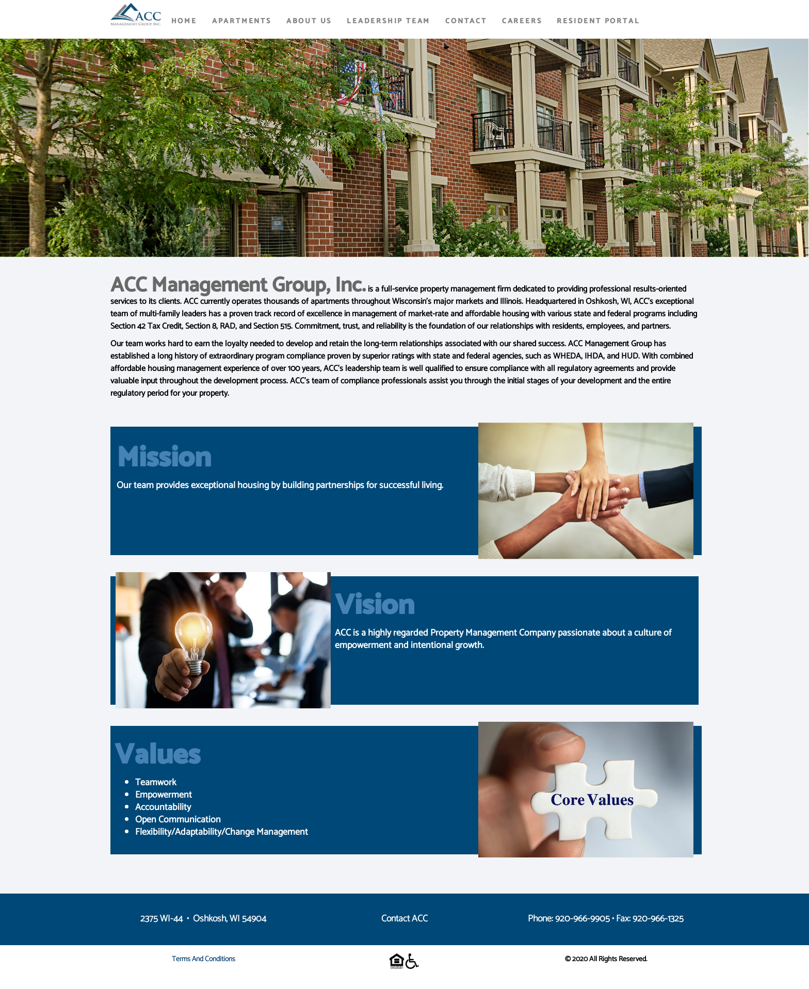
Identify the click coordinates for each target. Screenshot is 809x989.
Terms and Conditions (203, 959)
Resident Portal (598, 21)
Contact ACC (404, 919)
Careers (522, 21)
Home (184, 21)
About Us (309, 21)
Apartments (241, 21)
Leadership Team (388, 21)
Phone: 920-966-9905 (569, 919)
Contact (466, 21)
